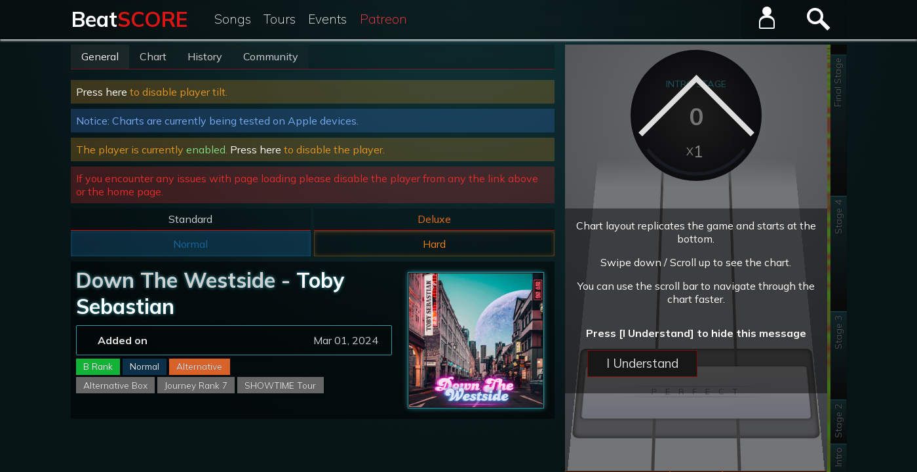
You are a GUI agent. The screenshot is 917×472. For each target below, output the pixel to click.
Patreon (383, 19)
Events (327, 19)
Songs (232, 19)
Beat (129, 19)
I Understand (642, 363)
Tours (279, 19)
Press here (101, 91)
